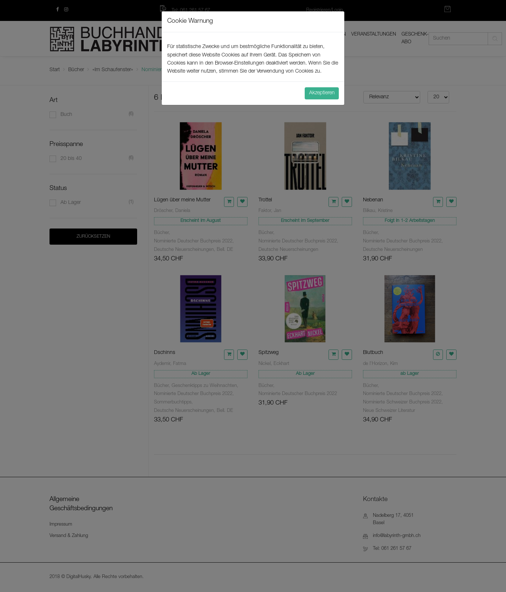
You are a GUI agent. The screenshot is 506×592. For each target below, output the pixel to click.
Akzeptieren (322, 93)
